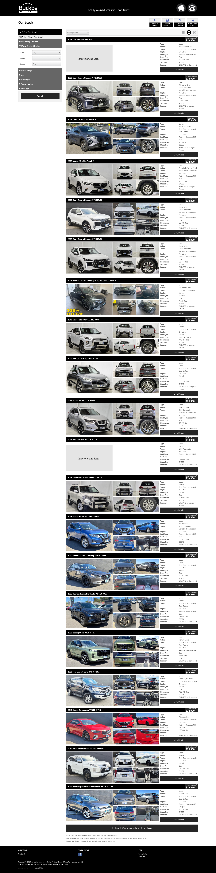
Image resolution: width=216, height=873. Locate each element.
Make (22, 52)
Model (22, 58)
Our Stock (21, 854)
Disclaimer (141, 856)
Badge (22, 64)
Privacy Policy (143, 854)
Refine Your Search (28, 32)
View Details (179, 69)
